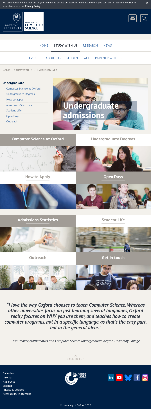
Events (34, 58)
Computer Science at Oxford (23, 88)
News (107, 45)
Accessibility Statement (17, 394)
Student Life (14, 110)
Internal (7, 377)
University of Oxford (74, 405)
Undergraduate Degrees (20, 94)
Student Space (78, 58)
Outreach (11, 121)
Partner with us (108, 58)
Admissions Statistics (19, 105)
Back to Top (75, 357)
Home (43, 45)
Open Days (12, 116)
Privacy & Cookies (13, 389)
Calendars (9, 373)
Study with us (67, 44)
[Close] (147, 3)
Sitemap (8, 385)
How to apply (14, 99)
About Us (53, 58)
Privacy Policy (32, 6)
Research (90, 45)
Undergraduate (13, 83)
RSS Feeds (9, 381)
